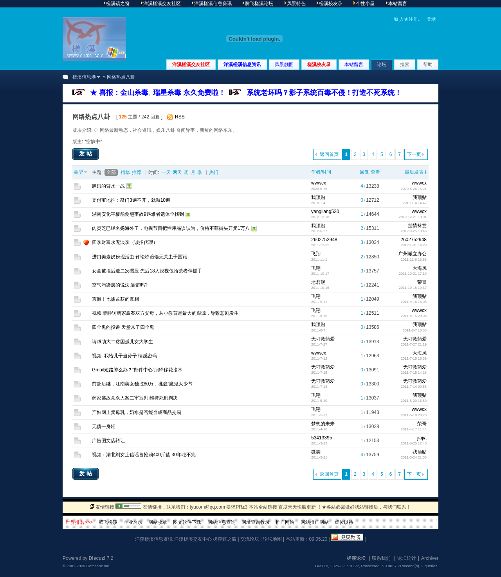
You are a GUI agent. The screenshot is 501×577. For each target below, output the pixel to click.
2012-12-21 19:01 (413, 217)
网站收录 (157, 522)
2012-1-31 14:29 (414, 245)
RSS (180, 117)
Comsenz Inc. (98, 566)
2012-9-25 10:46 (414, 231)
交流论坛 (249, 539)
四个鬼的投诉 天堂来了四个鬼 (123, 327)
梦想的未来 (323, 423)
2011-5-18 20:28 (414, 415)
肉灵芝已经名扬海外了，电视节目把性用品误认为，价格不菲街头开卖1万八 (171, 228)
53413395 (321, 438)
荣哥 (422, 282)
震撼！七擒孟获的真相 (115, 299)
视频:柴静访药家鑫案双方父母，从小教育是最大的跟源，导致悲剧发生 (165, 313)
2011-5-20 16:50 (414, 401)
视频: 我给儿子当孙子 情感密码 (124, 355)
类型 (78, 172)
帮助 (428, 64)
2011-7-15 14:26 (414, 373)
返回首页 (329, 154)
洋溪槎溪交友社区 (191, 64)
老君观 (318, 282)
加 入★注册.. (407, 19)
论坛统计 (406, 558)
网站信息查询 (221, 522)
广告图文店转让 (108, 440)
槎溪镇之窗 (224, 539)
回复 (364, 172)
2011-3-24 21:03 (414, 457)
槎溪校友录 (319, 64)
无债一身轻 (103, 426)
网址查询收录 (255, 522)
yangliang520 (325, 211)
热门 (213, 172)
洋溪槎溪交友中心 (193, 539)
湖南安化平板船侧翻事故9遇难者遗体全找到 (138, 214)
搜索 (404, 64)
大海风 (420, 268)
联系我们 (381, 558)
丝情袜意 (417, 225)
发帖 (86, 154)
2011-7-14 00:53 (414, 387)
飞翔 (316, 253)
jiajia (422, 438)
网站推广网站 (315, 522)
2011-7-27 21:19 (414, 344)
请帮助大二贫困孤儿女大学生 (122, 341)
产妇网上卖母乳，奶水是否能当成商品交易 (136, 412)
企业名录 (133, 522)
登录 (431, 19)
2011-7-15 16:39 (414, 358)
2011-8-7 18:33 (415, 330)
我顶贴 (318, 197)
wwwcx (318, 183)
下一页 (414, 154)
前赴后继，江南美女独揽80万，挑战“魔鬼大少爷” (143, 384)
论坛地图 (272, 539)
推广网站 (285, 522)
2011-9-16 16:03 (414, 302)
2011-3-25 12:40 (414, 443)
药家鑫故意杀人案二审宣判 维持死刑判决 (135, 398)
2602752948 (324, 239)
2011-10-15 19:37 (413, 288)
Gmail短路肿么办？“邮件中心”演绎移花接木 (137, 370)
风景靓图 (284, 64)
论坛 (381, 64)
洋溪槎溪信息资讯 (242, 64)
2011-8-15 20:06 (414, 316)
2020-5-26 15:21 (414, 189)
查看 (375, 172)
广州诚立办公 (412, 253)
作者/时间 (321, 172)
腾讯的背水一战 (108, 186)
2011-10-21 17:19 (413, 274)
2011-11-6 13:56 (414, 260)
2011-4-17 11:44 (414, 429)
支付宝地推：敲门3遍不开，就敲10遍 (131, 200)
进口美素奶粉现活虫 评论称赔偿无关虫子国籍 (139, 257)
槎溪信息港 (84, 77)
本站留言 (353, 64)
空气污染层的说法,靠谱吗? (120, 285)
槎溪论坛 (356, 558)
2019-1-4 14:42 (415, 203)
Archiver (429, 558)
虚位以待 (344, 522)
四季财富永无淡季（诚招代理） (125, 242)
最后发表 (414, 172)
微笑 (316, 452)
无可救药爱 (323, 339)
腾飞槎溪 (108, 522)
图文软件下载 (187, 522)
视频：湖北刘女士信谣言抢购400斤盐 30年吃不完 (144, 454)
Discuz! (97, 558)
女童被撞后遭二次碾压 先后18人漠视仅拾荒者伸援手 (147, 271)
